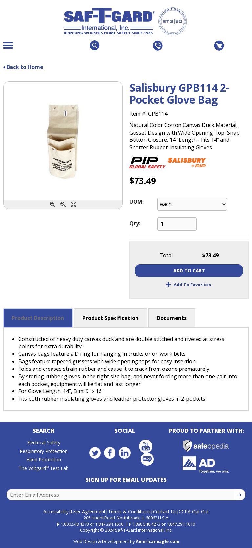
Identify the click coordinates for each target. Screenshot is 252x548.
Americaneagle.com (157, 540)
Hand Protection (43, 461)
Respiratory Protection (44, 453)
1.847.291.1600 (109, 522)
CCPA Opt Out (194, 510)
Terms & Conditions (129, 510)
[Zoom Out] (63, 204)
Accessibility (56, 510)
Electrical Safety (43, 444)
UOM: (136, 201)
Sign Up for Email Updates (126, 481)
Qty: (134, 223)
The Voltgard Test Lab (44, 470)
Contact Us (165, 510)
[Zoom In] (52, 204)
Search (43, 432)
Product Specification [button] (110, 318)
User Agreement (88, 510)
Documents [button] (172, 318)
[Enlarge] (73, 204)
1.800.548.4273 (75, 522)
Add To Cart (189, 270)
